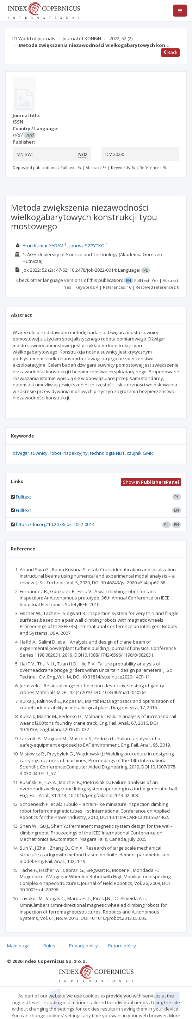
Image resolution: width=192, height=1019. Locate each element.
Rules (49, 945)
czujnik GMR (140, 453)
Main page (18, 945)
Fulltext (23, 497)
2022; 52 (121, 38)
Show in (151, 482)
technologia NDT (107, 453)
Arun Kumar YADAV (43, 245)
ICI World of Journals (33, 38)
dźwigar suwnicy (30, 453)
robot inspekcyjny (69, 453)
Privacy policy (83, 945)
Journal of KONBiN (82, 38)
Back (170, 52)
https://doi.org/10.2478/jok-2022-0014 (55, 524)
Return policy (122, 945)
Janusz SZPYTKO (87, 245)
